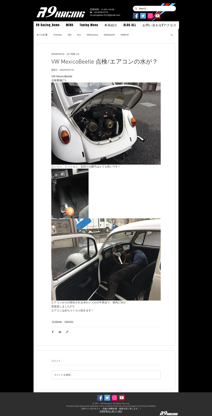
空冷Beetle (57, 322)
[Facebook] (136, 16)
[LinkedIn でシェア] (60, 331)
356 (69, 34)
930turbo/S (109, 34)
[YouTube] (157, 16)
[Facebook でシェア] (52, 331)
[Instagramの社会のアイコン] (150, 16)
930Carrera (92, 34)
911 (79, 34)
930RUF (125, 34)
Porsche (58, 34)
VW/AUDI (68, 322)
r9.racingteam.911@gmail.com (105, 15)
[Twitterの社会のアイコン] (143, 16)
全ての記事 (42, 34)
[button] (69, 25)
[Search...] (154, 8)
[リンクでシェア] (67, 331)
